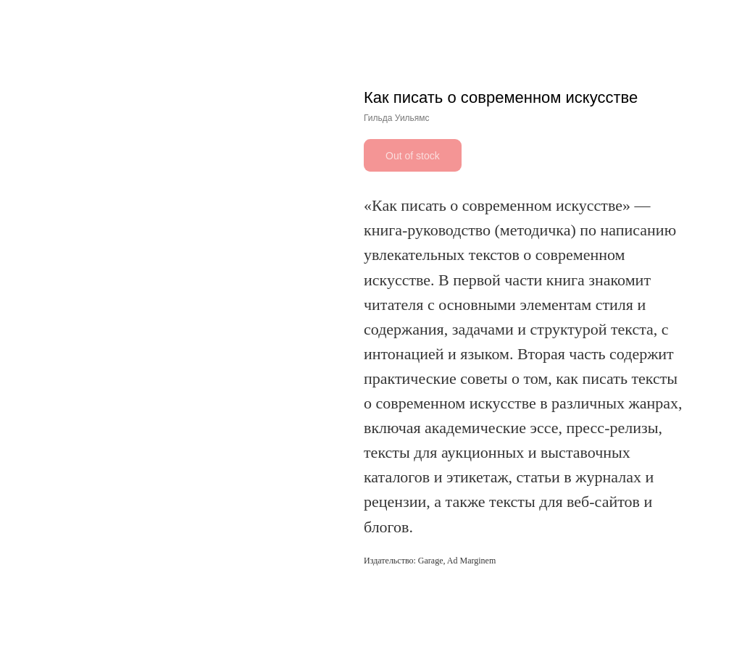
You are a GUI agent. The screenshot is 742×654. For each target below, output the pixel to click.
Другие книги (51, 21)
